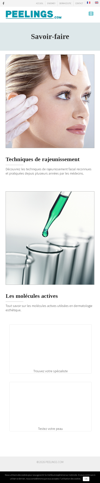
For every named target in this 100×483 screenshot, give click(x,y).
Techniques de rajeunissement (43, 159)
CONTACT (79, 3)
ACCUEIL (39, 3)
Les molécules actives (32, 296)
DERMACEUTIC (65, 3)
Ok (86, 479)
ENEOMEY (51, 3)
